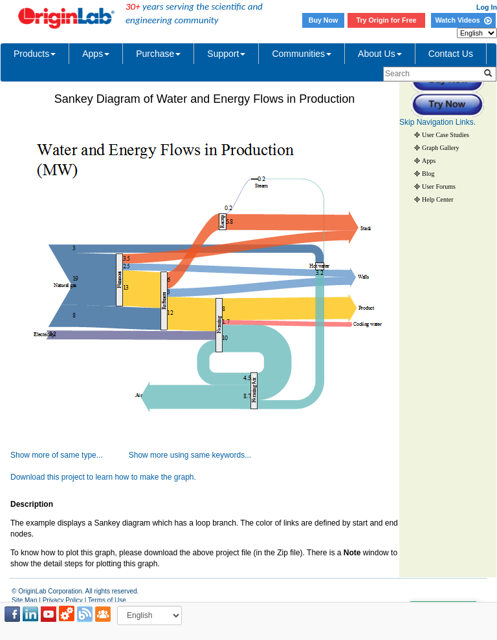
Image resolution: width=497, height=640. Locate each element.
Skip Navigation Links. (437, 122)
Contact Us (450, 53)
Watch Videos (463, 20)
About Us (380, 53)
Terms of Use (107, 600)
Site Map (24, 600)
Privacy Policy (63, 600)
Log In (486, 7)
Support (226, 53)
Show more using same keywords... (190, 455)
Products (35, 53)
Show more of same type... (56, 455)
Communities (301, 53)
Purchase (158, 53)
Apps (95, 53)
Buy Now (323, 20)
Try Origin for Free (387, 20)
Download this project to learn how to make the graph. (103, 477)
